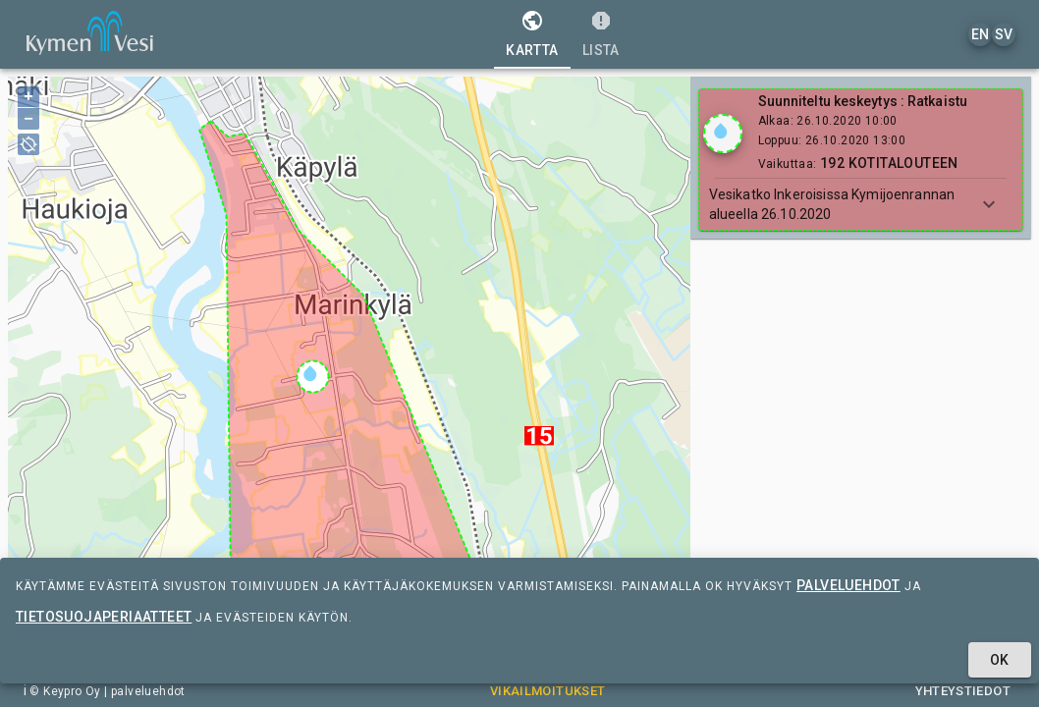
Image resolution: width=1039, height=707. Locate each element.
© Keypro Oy (64, 691)
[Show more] (988, 204)
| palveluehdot (143, 691)
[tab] (532, 34)
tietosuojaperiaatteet (103, 617)
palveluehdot (848, 585)
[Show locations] (722, 133)
